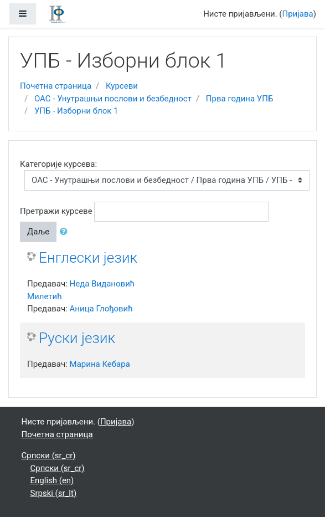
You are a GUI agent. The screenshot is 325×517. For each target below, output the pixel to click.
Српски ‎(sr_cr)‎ (49, 455)
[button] (66, 232)
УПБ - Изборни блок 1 (76, 111)
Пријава (297, 14)
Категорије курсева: (58, 164)
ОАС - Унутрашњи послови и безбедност (113, 99)
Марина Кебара (100, 364)
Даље (38, 232)
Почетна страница (55, 86)
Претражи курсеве (56, 211)
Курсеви (122, 86)
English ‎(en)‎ (52, 480)
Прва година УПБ (240, 99)
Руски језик (77, 338)
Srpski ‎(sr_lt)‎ (53, 493)
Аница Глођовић (101, 309)
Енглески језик (88, 257)
